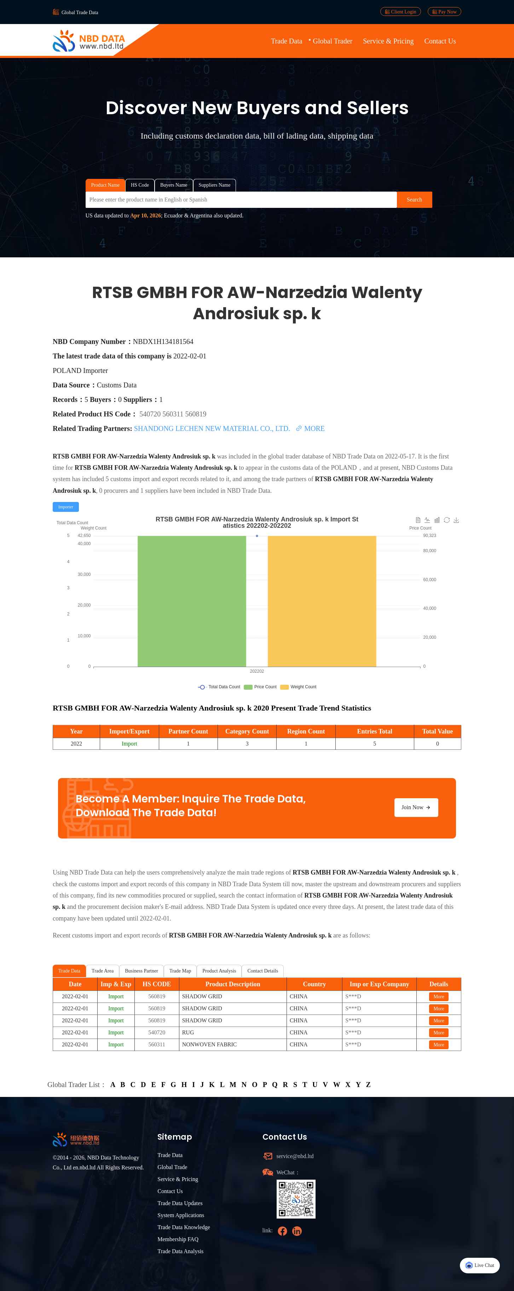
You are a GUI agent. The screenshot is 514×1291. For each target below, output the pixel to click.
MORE (310, 428)
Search (414, 200)
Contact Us (440, 41)
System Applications (180, 1215)
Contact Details (262, 971)
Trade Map (180, 971)
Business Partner (141, 971)
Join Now (416, 807)
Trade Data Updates (179, 1203)
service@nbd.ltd (295, 1156)
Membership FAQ (177, 1239)
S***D (353, 996)
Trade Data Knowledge (183, 1227)
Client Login (400, 11)
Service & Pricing (388, 41)
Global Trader (333, 41)
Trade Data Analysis (180, 1251)
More (438, 996)
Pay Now (444, 11)
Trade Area (103, 971)
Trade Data (286, 41)
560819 (195, 414)
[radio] (66, 507)
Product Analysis (219, 971)
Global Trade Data (80, 12)
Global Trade (172, 1167)
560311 (173, 414)
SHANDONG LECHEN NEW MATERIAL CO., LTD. (213, 428)
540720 (150, 414)
